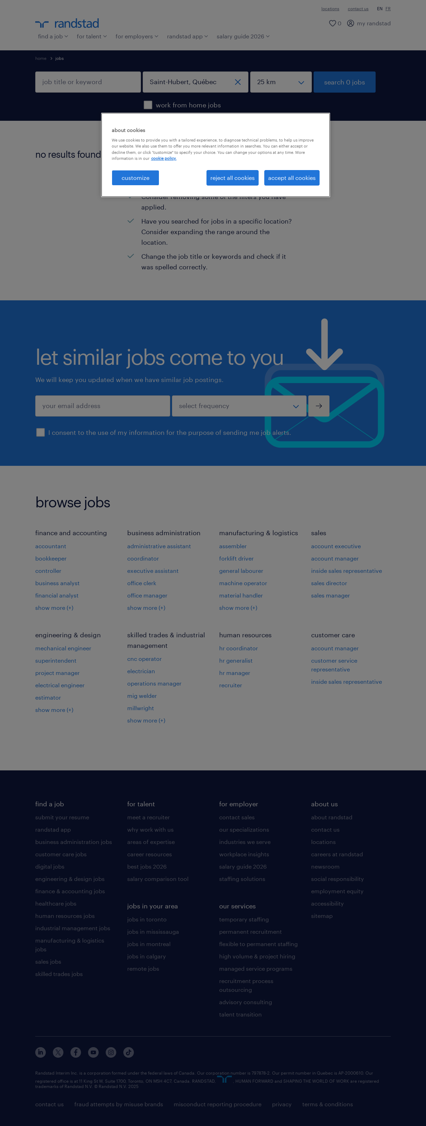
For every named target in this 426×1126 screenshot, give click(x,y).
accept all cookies (292, 177)
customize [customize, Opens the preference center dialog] (135, 177)
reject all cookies (232, 177)
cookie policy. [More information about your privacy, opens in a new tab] (164, 158)
